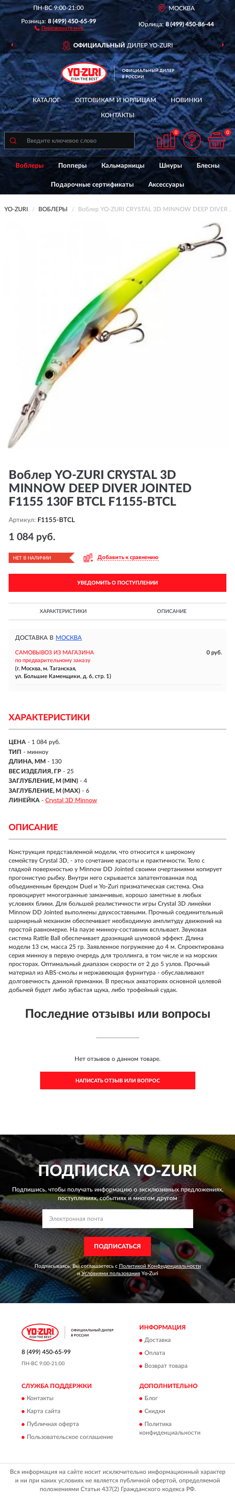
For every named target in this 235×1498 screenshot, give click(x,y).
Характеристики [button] (63, 611)
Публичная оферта (53, 1425)
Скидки (154, 1412)
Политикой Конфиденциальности (160, 1266)
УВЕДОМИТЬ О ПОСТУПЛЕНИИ (117, 582)
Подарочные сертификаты (92, 184)
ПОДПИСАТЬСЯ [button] (117, 1247)
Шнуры (170, 166)
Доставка (157, 1340)
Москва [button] (69, 638)
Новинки (186, 100)
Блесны (208, 166)
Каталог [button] (46, 100)
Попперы (72, 166)
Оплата (154, 1353)
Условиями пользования (110, 1273)
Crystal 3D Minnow (71, 800)
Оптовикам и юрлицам (115, 100)
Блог (151, 1399)
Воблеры (30, 166)
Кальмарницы (122, 166)
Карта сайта (43, 1412)
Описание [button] (172, 611)
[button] (58, 27)
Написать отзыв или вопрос (117, 1080)
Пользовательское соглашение (70, 1438)
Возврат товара (166, 1366)
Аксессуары (166, 184)
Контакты (118, 116)
